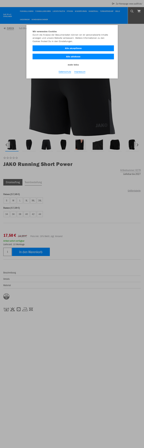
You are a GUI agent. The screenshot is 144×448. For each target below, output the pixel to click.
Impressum (79, 71)
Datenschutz (65, 71)
